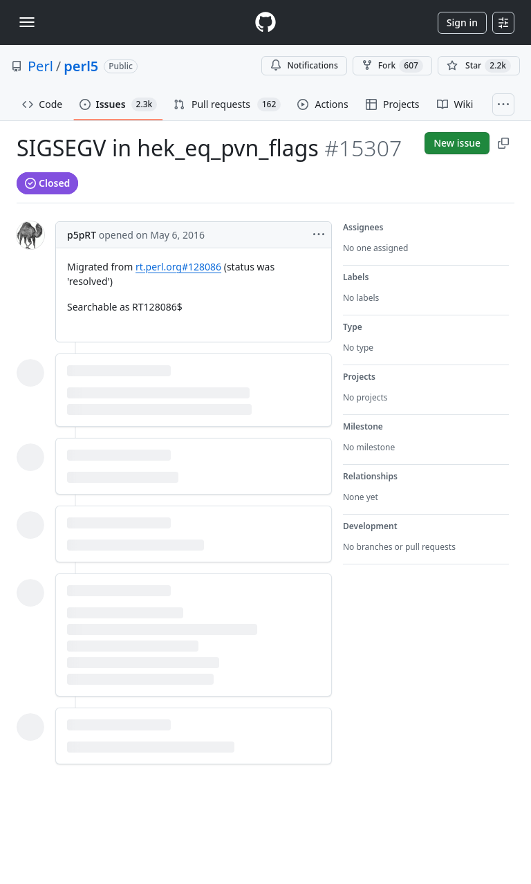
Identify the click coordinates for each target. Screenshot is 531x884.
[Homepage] (265, 22)
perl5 (81, 66)
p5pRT (81, 234)
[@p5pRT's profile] (30, 235)
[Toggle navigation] (27, 22)
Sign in (462, 22)
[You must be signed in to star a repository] (479, 65)
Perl (40, 66)
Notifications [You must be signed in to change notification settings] (303, 65)
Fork (392, 66)
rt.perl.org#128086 (178, 266)
